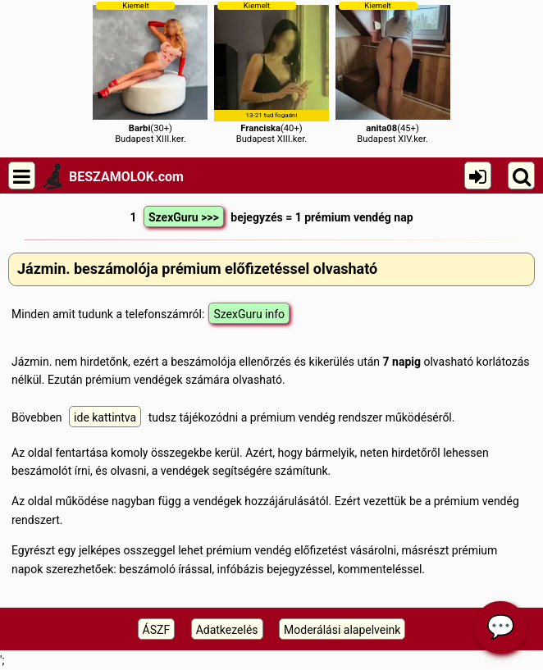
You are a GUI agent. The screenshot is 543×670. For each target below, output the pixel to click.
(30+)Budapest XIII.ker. (150, 72)
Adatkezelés (227, 629)
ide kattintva (105, 417)
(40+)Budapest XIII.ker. (271, 72)
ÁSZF (157, 629)
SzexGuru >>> (183, 217)
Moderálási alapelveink (342, 629)
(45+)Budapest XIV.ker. (392, 72)
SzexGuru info (249, 314)
